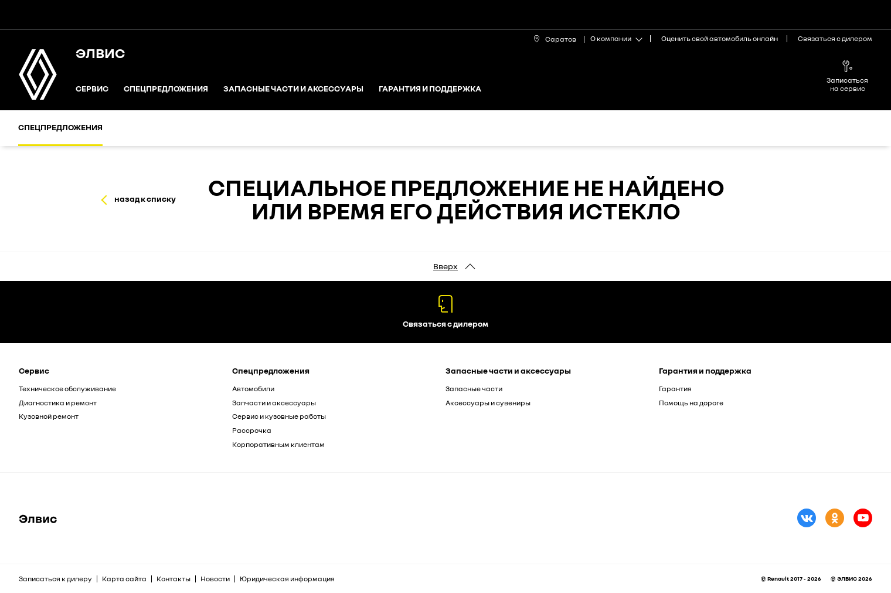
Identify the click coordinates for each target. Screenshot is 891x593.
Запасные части (474, 388)
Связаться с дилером (835, 38)
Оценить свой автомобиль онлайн (719, 38)
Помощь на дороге (691, 402)
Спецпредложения (166, 88)
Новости (215, 578)
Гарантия (675, 388)
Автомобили (253, 388)
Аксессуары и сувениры (488, 402)
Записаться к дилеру (55, 578)
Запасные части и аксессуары (293, 88)
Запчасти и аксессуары (274, 402)
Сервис (92, 88)
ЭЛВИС (100, 52)
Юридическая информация (287, 578)
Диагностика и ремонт (58, 402)
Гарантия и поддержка (430, 88)
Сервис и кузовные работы (279, 416)
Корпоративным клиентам (278, 444)
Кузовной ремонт (49, 416)
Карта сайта (124, 578)
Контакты (174, 578)
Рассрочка (251, 430)
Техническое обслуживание (67, 388)
